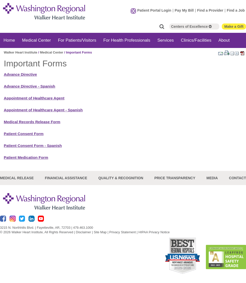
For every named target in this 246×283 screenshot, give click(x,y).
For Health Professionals (126, 40)
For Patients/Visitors (77, 40)
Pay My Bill (184, 10)
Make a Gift (233, 26)
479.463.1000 (83, 227)
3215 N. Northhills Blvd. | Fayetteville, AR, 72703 (35, 227)
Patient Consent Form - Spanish (33, 145)
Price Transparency (174, 178)
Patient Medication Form (26, 157)
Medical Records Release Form (32, 122)
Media (212, 178)
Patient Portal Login (154, 10)
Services (165, 40)
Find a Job (236, 10)
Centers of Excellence (191, 26)
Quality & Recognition (120, 178)
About (224, 40)
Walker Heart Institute (20, 52)
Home (9, 40)
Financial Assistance (66, 178)
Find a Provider (210, 10)
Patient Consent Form (23, 134)
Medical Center (36, 40)
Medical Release (17, 178)
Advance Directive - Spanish (29, 86)
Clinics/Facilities (196, 40)
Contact (237, 178)
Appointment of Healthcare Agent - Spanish (43, 110)
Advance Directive (20, 74)
